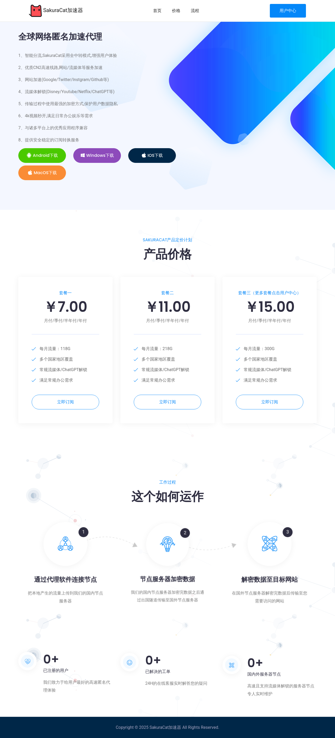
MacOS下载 (42, 173)
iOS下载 (152, 155)
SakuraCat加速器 (56, 10)
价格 (176, 11)
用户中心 (288, 11)
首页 (157, 11)
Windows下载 (97, 155)
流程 (195, 11)
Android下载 (42, 155)
